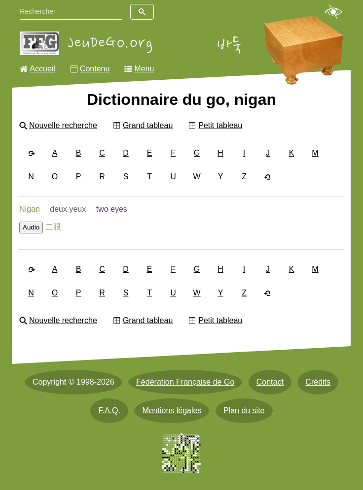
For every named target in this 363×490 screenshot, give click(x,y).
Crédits (317, 382)
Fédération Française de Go (185, 382)
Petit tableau (220, 125)
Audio (31, 227)
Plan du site (244, 410)
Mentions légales (171, 410)
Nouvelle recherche (63, 125)
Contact (270, 382)
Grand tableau (148, 125)
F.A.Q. (109, 410)
